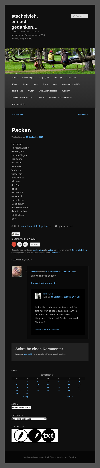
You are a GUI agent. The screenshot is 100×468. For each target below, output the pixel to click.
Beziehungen (28, 77)
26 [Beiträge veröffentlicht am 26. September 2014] (58, 391)
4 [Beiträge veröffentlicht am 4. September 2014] (48, 381)
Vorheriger (17, 114)
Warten (31, 91)
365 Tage (58, 77)
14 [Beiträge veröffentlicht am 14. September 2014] (79, 385)
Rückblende (17, 91)
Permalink (55, 253)
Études (15, 84)
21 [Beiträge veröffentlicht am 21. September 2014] (79, 387)
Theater (40, 97)
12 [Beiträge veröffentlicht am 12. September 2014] (58, 385)
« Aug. (26, 396)
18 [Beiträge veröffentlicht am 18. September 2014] (48, 387)
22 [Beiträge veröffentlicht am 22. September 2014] (17, 391)
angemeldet (28, 354)
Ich (79, 250)
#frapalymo (44, 77)
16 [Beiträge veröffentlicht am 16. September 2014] (27, 387)
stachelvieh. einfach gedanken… (25, 21)
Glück (73, 250)
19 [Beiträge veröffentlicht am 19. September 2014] (58, 387)
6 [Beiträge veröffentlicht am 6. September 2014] (69, 381)
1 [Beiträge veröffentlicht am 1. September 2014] (16, 381)
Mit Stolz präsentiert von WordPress (62, 457)
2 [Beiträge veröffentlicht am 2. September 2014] (27, 381)
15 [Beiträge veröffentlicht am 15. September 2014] (17, 387)
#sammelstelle (18, 104)
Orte (55, 84)
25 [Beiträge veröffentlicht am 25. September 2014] (48, 391)
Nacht (45, 84)
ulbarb (34, 272)
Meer (36, 84)
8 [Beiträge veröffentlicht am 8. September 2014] (16, 385)
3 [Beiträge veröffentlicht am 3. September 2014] (37, 381)
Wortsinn (66, 91)
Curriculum (71, 77)
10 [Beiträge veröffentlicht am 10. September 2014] (38, 385)
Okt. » (70, 396)
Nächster (83, 114)
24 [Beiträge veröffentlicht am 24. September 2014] (38, 391)
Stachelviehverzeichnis (22, 97)
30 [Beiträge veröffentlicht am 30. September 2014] (27, 393)
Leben (26, 84)
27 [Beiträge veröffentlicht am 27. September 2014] (69, 391)
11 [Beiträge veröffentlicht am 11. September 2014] (48, 385)
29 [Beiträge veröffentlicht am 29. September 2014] (17, 393)
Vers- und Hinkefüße (71, 84)
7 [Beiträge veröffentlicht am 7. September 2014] (79, 381)
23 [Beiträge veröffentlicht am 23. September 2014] (27, 391)
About (15, 77)
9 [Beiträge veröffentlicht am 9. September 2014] (27, 385)
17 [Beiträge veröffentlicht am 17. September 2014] (38, 387)
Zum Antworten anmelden (44, 283)
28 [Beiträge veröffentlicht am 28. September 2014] (79, 391)
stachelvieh (38, 250)
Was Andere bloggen (48, 91)
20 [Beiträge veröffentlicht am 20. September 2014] (69, 387)
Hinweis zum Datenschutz (60, 97)
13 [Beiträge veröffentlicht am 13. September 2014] (69, 385)
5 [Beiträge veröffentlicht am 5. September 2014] (58, 381)
